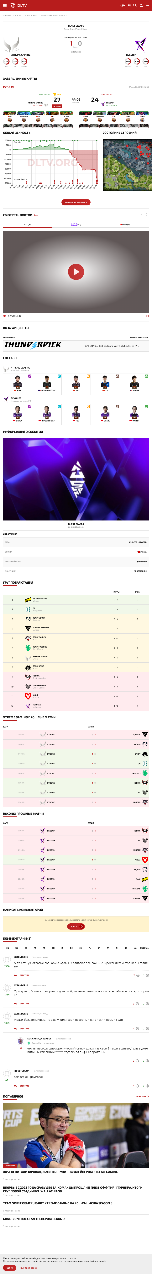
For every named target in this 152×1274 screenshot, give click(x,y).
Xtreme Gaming (20, 54)
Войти (74, 926)
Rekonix (131, 54)
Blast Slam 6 (76, 26)
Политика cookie (28, 1267)
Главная (7, 15)
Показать (141, 1096)
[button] (146, 214)
